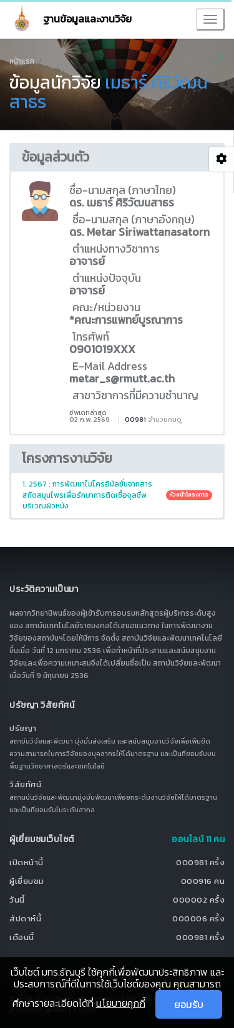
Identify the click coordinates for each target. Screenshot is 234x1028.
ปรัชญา (23, 728)
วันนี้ (17, 900)
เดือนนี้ (21, 937)
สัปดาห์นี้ (25, 918)
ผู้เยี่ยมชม (26, 881)
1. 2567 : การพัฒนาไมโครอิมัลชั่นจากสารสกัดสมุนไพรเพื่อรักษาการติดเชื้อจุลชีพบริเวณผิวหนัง (117, 494)
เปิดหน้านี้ (26, 862)
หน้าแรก (21, 61)
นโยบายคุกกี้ (120, 1003)
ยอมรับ (188, 1004)
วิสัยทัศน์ (25, 784)
